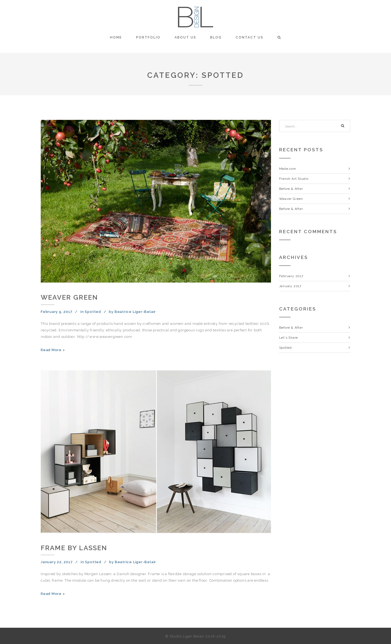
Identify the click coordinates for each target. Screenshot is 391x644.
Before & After (291, 189)
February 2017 (291, 276)
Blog (216, 37)
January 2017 (290, 286)
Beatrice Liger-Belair (135, 312)
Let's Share (288, 337)
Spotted (93, 312)
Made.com (287, 169)
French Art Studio (293, 179)
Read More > (53, 350)
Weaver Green (69, 297)
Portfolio (148, 37)
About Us (185, 37)
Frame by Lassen (74, 548)
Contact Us (249, 37)
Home (116, 37)
